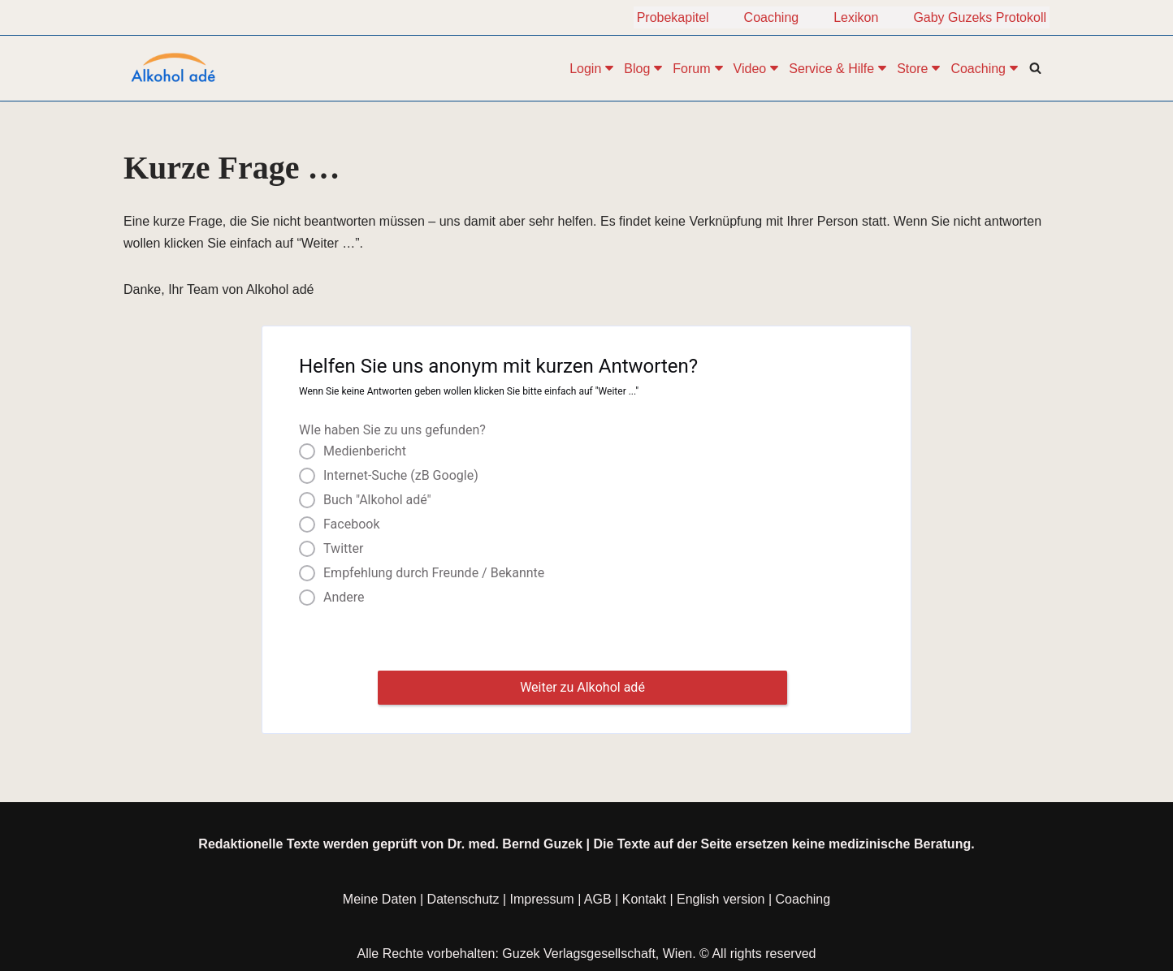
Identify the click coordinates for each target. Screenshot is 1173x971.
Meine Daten (380, 909)
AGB (598, 909)
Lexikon (855, 17)
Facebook (351, 524)
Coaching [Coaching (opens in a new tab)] (803, 909)
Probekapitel (673, 17)
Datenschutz (463, 909)
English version (721, 909)
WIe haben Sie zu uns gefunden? (392, 430)
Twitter (343, 549)
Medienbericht (364, 451)
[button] (609, 68)
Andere (344, 597)
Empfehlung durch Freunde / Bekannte (433, 573)
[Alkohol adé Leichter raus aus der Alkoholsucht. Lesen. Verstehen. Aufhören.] (172, 68)
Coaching (771, 17)
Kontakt (644, 909)
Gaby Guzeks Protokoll (979, 17)
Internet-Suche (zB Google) (400, 475)
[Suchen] (1035, 68)
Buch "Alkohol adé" (377, 500)
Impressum (542, 909)
